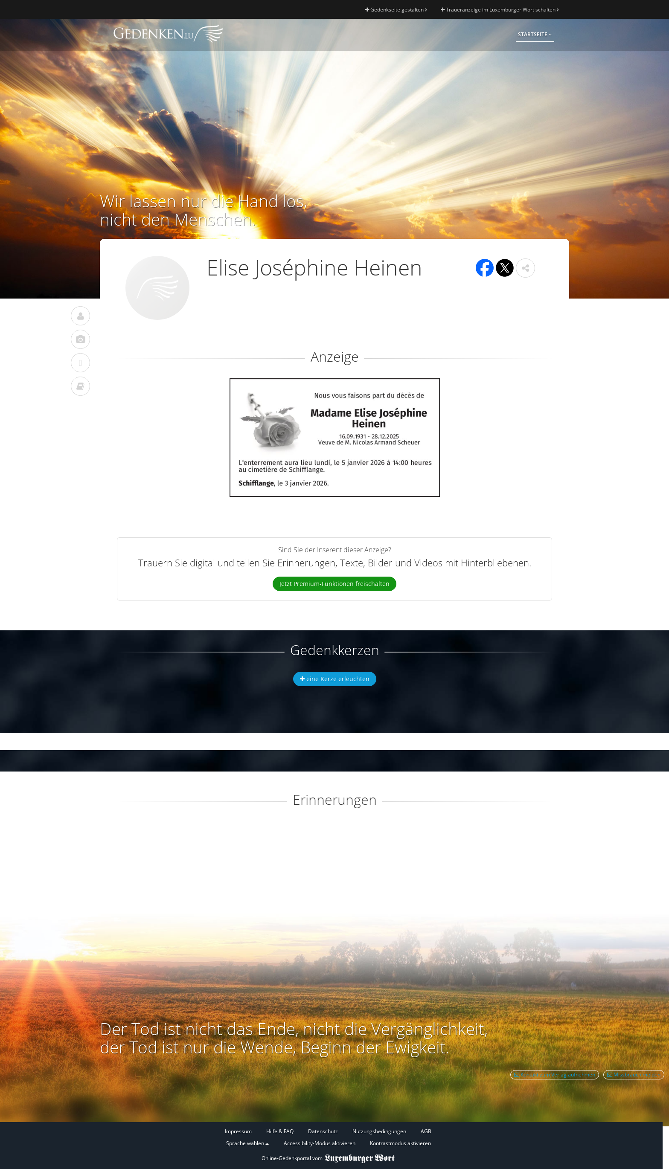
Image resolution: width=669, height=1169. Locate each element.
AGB (426, 1131)
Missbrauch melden (633, 1074)
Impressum (238, 1131)
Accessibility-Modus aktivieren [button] (319, 1143)
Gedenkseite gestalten (396, 9)
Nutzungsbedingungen (379, 1131)
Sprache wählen (247, 1143)
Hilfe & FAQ (280, 1131)
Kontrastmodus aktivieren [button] (400, 1143)
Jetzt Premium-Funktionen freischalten (334, 584)
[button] (525, 268)
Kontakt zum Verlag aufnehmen (554, 1074)
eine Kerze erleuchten (334, 679)
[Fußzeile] (328, 1137)
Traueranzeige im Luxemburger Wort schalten (499, 9)
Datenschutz (323, 1131)
